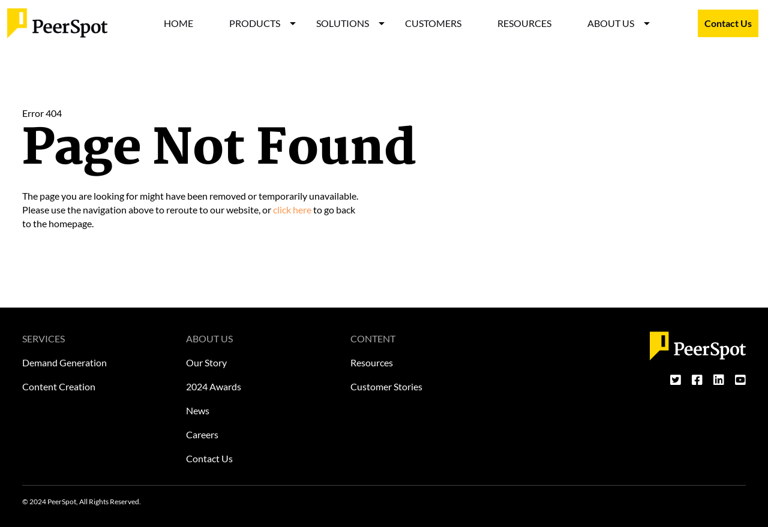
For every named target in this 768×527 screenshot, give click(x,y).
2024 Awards (213, 386)
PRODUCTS (254, 23)
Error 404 (42, 113)
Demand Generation (64, 362)
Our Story (206, 362)
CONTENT (372, 338)
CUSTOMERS (433, 23)
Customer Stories (386, 386)
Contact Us (728, 23)
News (197, 410)
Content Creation (58, 386)
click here (292, 209)
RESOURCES (524, 23)
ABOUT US (610, 23)
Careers (202, 434)
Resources (371, 362)
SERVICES (43, 338)
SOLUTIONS (342, 23)
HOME (178, 23)
